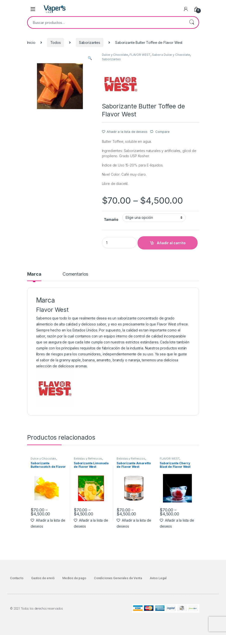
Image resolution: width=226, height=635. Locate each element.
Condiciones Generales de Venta (118, 578)
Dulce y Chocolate (115, 55)
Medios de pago (74, 578)
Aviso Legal (158, 578)
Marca (34, 274)
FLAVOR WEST (140, 55)
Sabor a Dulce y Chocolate (171, 55)
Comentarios (75, 274)
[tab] (34, 276)
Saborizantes (89, 42)
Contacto (16, 578)
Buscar (192, 22)
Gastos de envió (43, 578)
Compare (162, 132)
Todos (55, 42)
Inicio (31, 42)
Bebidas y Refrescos (88, 458)
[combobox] (106, 22)
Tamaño (111, 219)
